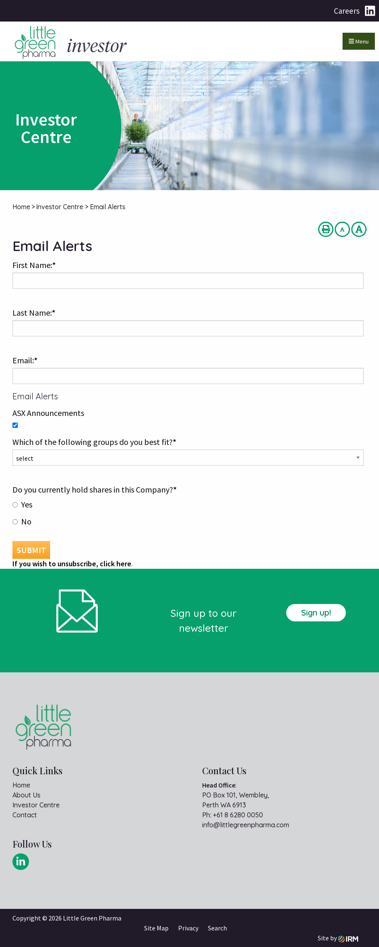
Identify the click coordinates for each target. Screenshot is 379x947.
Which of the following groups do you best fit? (94, 442)
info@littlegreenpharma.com (245, 825)
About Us (26, 795)
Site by (338, 938)
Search (217, 928)
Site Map (156, 928)
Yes (26, 504)
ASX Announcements (48, 413)
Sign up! (316, 612)
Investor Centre (36, 805)
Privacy (188, 928)
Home (21, 785)
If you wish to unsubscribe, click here (71, 563)
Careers (347, 11)
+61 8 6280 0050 (238, 815)
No (26, 521)
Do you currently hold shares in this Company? (94, 489)
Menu (359, 41)
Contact (24, 815)
